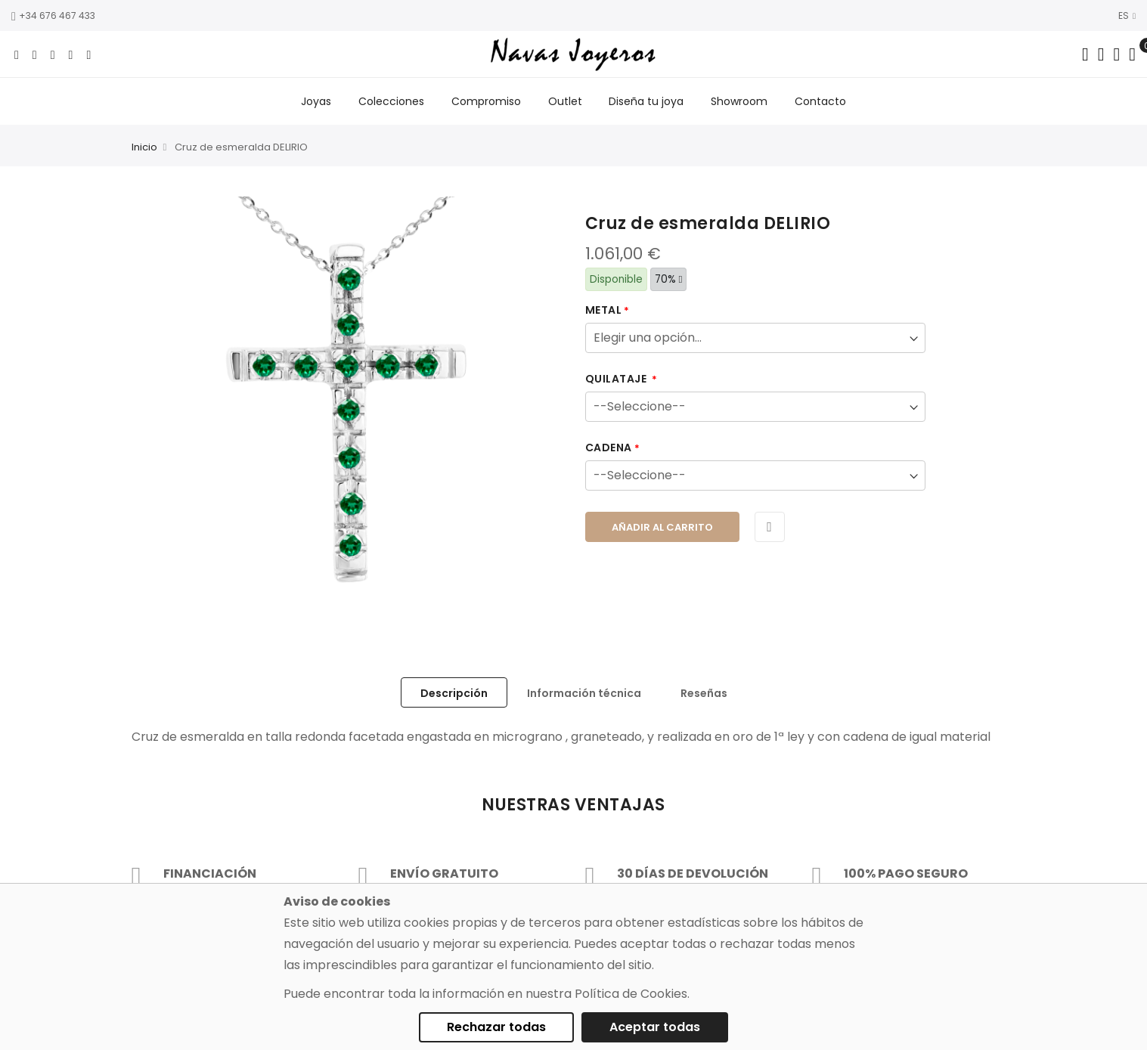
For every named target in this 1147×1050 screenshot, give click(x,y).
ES (1127, 15)
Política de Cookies (631, 993)
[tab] (454, 692)
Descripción (454, 693)
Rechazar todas (496, 1027)
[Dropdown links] (1101, 54)
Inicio (144, 148)
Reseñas (703, 693)
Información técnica (584, 693)
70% (669, 279)
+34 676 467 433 (53, 15)
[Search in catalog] (1085, 54)
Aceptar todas (654, 1027)
